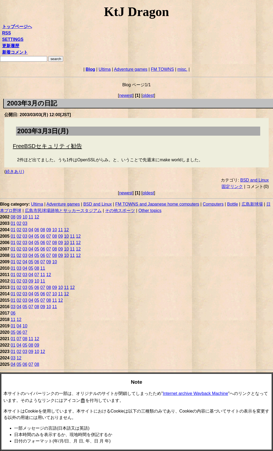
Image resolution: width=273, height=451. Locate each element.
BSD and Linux (254, 180)
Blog (90, 69)
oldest (148, 95)
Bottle (232, 204)
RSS (6, 33)
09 (19, 217)
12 (36, 217)
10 (25, 217)
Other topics (149, 210)
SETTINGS (12, 39)
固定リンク (232, 186)
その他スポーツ (120, 210)
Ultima (105, 69)
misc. (182, 69)
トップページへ (17, 26)
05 (36, 236)
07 (48, 236)
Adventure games (130, 69)
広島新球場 (252, 204)
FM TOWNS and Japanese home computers (157, 204)
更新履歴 (10, 46)
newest (126, 95)
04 (31, 230)
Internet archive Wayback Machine (195, 393)
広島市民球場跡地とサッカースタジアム (63, 210)
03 (25, 223)
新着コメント (15, 52)
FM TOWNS (162, 69)
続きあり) (15, 171)
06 (36, 230)
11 (31, 217)
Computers (213, 204)
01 (13, 223)
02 (19, 223)
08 (13, 217)
